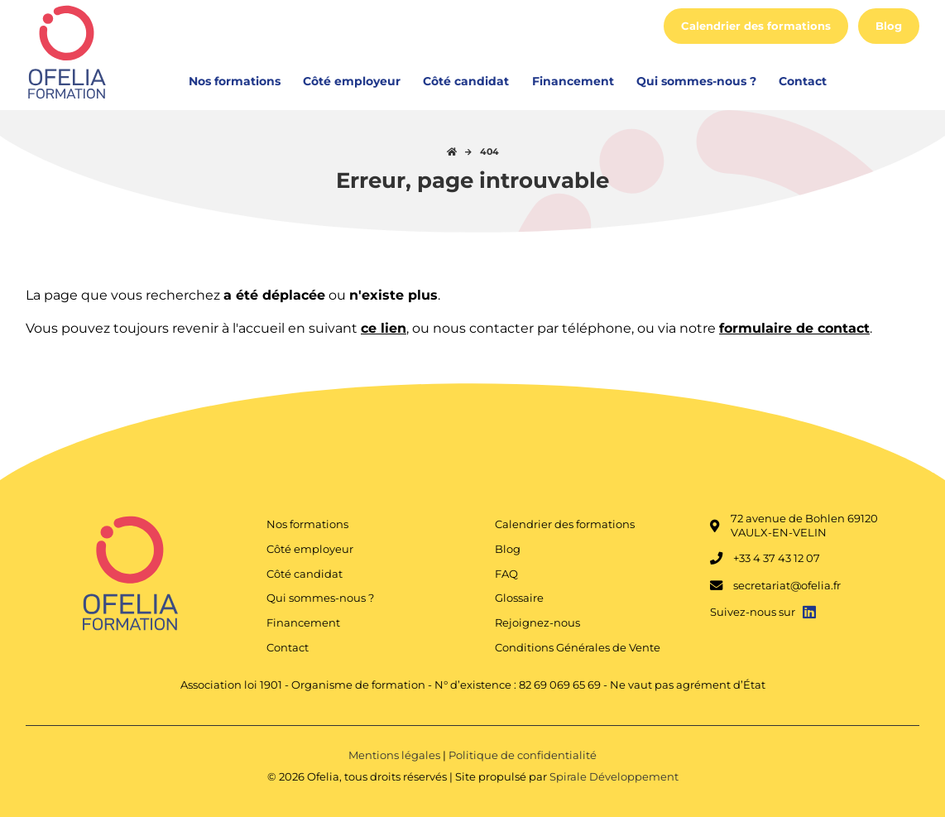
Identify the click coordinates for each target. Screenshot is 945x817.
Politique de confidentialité (523, 755)
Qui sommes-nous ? (696, 81)
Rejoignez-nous (537, 623)
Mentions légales (395, 755)
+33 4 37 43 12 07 (765, 558)
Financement (573, 81)
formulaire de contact (794, 328)
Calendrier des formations (756, 26)
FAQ (506, 574)
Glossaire (519, 598)
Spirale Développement (614, 777)
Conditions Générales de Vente (577, 648)
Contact (803, 81)
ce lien (383, 328)
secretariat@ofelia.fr (775, 586)
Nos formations (235, 81)
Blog (888, 26)
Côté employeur (352, 81)
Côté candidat (466, 81)
